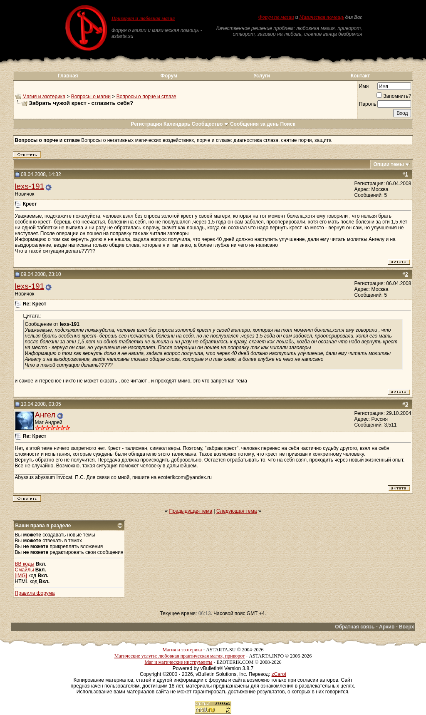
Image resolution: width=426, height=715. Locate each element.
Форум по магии (276, 17)
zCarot (279, 674)
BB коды (25, 564)
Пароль (367, 104)
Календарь (177, 124)
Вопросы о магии (91, 96)
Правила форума (35, 593)
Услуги (261, 76)
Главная (68, 76)
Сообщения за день (254, 124)
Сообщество (210, 124)
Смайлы (24, 570)
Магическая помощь (321, 17)
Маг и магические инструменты (178, 662)
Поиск (287, 124)
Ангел (45, 414)
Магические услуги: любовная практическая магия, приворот (179, 656)
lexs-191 (30, 186)
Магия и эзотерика (43, 96)
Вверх (406, 627)
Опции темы (388, 164)
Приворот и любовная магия (143, 18)
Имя (364, 86)
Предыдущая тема (191, 511)
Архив (386, 627)
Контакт (360, 76)
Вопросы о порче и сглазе (146, 96)
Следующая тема (236, 511)
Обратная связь (354, 627)
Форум (169, 76)
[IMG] (21, 575)
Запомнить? (393, 96)
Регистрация (146, 124)
